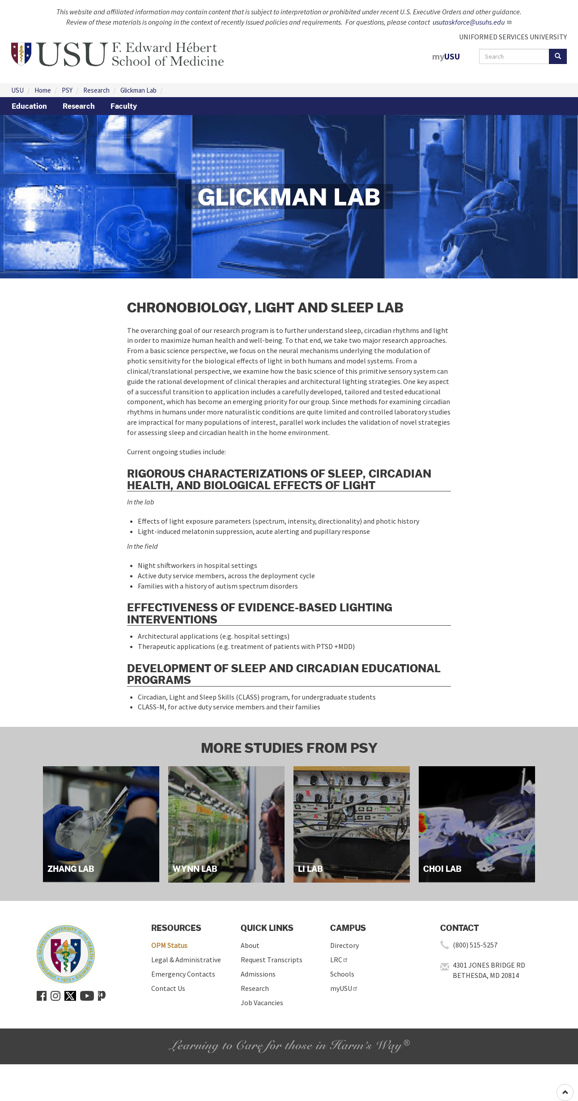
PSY (67, 90)
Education (29, 106)
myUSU (344, 988)
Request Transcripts (271, 959)
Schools (342, 973)
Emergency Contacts (183, 973)
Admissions (258, 973)
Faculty (123, 106)
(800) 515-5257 (475, 944)
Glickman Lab (138, 90)
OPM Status (169, 945)
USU (17, 90)
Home (42, 90)
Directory (344, 945)
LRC (339, 959)
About (250, 945)
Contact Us (168, 988)
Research (96, 90)
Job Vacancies (262, 1002)
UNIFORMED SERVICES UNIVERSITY (513, 36)
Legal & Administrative (186, 959)
